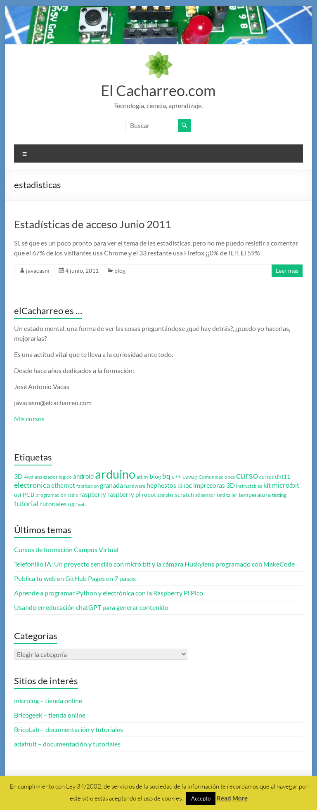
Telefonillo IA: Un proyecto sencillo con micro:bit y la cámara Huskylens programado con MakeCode (154, 564)
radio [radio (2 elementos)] (73, 495)
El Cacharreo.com (158, 90)
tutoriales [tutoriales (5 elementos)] (53, 504)
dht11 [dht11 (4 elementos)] (282, 476)
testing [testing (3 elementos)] (279, 495)
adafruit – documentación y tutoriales (67, 744)
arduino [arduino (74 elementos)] (115, 474)
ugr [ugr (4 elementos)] (72, 504)
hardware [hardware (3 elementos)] (134, 486)
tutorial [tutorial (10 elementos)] (26, 503)
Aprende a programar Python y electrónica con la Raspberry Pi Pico (108, 593)
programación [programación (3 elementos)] (50, 495)
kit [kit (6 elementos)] (267, 485)
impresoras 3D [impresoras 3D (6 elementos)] (214, 485)
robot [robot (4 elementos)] (149, 494)
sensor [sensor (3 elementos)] (208, 495)
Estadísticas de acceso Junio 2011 (92, 224)
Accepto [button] (201, 798)
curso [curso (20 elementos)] (247, 475)
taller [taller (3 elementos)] (231, 495)
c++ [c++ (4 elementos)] (176, 476)
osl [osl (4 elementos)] (17, 494)
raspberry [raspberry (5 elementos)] (92, 494)
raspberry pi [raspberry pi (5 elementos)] (123, 494)
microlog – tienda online (48, 700)
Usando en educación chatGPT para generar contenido (91, 607)
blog (119, 270)
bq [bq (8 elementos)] (166, 476)
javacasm (38, 270)
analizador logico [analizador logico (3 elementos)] (53, 477)
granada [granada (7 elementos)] (111, 485)
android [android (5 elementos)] (83, 476)
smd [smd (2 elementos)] (221, 495)
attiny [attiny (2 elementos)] (143, 476)
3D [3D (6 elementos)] (18, 476)
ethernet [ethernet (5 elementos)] (63, 485)
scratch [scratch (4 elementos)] (184, 494)
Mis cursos (29, 419)
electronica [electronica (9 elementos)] (32, 485)
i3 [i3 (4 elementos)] (179, 485)
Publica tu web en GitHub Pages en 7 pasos (75, 578)
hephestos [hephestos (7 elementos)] (161, 485)
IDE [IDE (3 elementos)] (188, 486)
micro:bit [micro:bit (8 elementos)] (285, 485)
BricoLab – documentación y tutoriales (68, 729)
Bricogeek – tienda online (49, 715)
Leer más (287, 270)
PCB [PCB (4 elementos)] (28, 494)
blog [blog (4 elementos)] (155, 476)
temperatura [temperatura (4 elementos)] (255, 494)
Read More (232, 798)
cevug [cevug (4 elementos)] (189, 476)
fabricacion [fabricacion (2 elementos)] (87, 486)
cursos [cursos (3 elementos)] (266, 477)
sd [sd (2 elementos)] (197, 495)
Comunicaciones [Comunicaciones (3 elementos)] (217, 477)
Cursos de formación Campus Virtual (66, 549)
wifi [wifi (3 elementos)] (82, 504)
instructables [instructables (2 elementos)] (249, 486)
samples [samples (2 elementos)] (165, 495)
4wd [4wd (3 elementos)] (28, 477)
